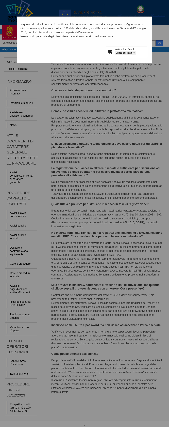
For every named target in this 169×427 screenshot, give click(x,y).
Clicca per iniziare (125, 52)
